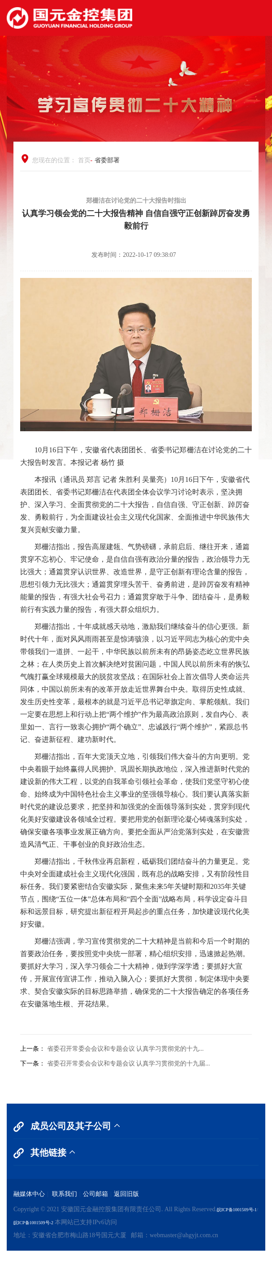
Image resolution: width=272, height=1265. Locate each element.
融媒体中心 (29, 1194)
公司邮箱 (95, 1194)
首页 (84, 160)
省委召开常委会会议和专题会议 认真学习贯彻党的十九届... (128, 1063)
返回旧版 (126, 1194)
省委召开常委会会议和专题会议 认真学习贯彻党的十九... (125, 1048)
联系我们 (64, 1194)
